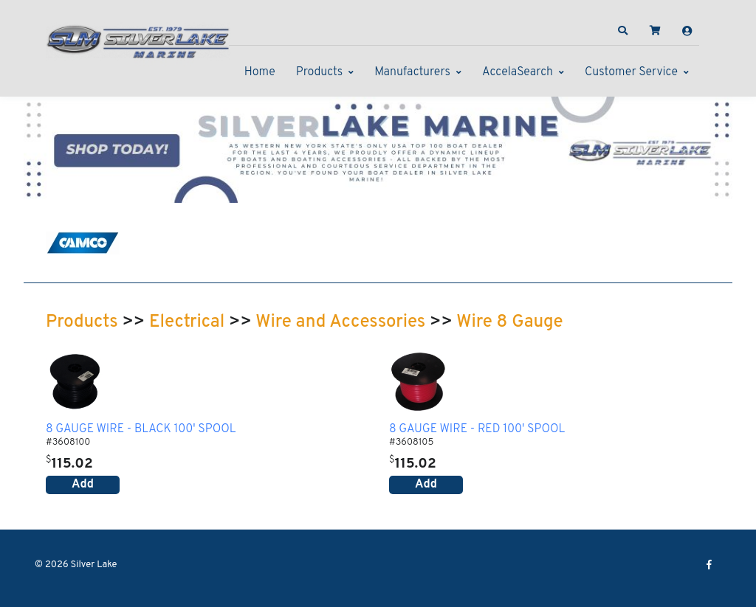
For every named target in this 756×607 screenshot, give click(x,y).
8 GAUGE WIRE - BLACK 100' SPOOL (141, 430)
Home (259, 72)
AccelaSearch (517, 72)
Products (319, 72)
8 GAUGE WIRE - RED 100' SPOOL (477, 430)
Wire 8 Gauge (509, 322)
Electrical (186, 322)
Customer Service (631, 72)
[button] (623, 31)
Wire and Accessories (340, 322)
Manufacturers (412, 72)
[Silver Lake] (138, 39)
